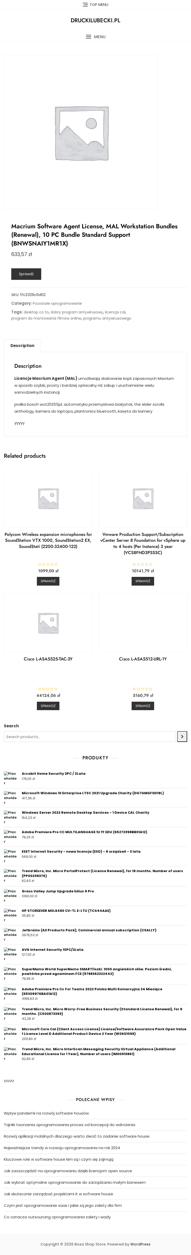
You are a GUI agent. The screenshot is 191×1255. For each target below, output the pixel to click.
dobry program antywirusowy (77, 312)
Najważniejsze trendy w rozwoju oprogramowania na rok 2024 (62, 1147)
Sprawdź (26, 274)
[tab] (22, 345)
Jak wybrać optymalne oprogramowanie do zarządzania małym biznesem (75, 1182)
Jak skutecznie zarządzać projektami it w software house (58, 1194)
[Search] (182, 736)
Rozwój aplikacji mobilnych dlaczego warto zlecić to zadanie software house (77, 1136)
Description (22, 345)
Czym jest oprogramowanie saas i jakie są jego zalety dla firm (63, 1205)
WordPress (140, 1244)
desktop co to (36, 312)
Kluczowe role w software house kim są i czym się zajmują (58, 1159)
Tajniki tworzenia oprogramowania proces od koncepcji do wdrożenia (69, 1124)
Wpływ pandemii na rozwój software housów (46, 1113)
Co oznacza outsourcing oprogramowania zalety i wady (57, 1217)
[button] (95, 36)
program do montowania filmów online (46, 318)
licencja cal (115, 312)
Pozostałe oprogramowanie (57, 303)
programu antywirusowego (107, 318)
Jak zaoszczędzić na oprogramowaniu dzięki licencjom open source (68, 1171)
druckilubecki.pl (95, 20)
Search (11, 726)
